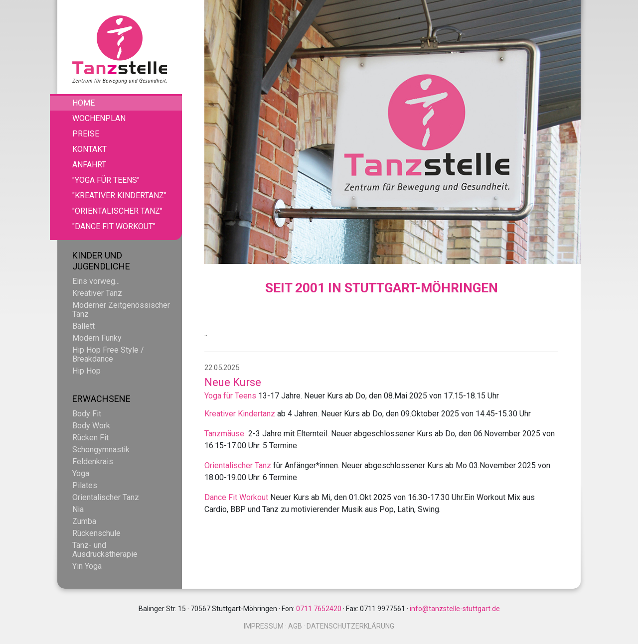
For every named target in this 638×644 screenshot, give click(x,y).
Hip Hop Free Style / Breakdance (108, 354)
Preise (85, 133)
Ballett (83, 326)
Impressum (264, 626)
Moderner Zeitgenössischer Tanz (121, 309)
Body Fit (86, 413)
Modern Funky (97, 338)
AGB (295, 626)
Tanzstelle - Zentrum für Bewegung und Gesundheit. (119, 49)
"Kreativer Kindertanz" (119, 195)
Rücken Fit (90, 437)
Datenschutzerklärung (350, 626)
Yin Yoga (87, 566)
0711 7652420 (318, 609)
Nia (78, 509)
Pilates (84, 485)
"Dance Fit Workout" (114, 226)
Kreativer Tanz (97, 293)
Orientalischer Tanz (105, 497)
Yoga (80, 473)
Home (83, 103)
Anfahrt (89, 164)
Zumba (84, 521)
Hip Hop (86, 371)
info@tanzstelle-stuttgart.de (455, 609)
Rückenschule (96, 533)
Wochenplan (99, 118)
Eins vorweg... (96, 281)
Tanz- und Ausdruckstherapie (105, 549)
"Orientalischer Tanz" (117, 211)
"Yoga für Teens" (106, 180)
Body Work (91, 425)
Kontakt (89, 149)
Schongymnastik (101, 449)
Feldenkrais (92, 461)
